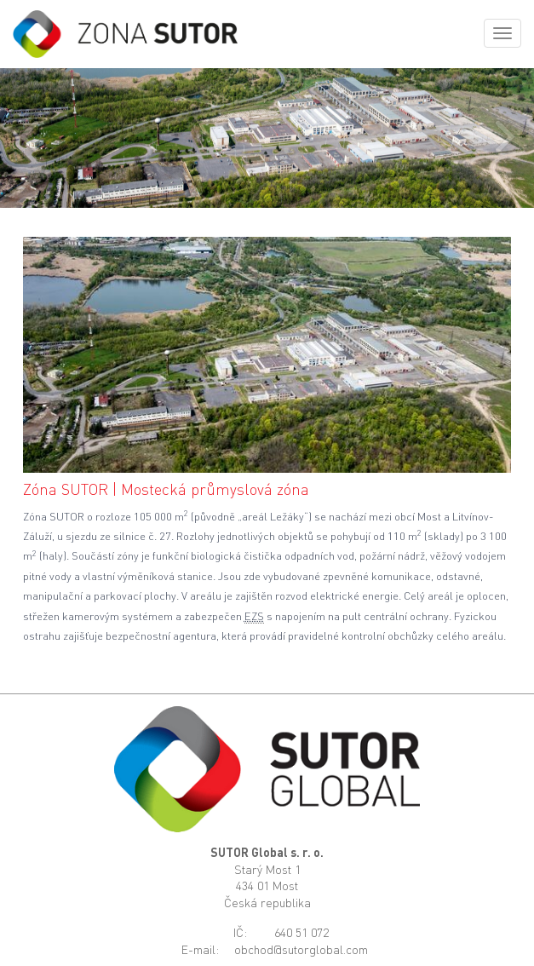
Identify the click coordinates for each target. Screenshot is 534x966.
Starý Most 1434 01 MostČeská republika (267, 886)
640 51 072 (301, 932)
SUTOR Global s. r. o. (267, 852)
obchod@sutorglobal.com (301, 949)
